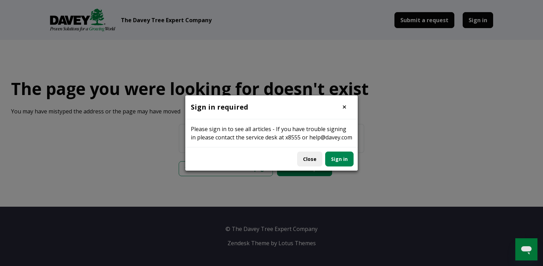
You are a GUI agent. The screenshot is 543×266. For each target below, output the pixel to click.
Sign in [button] (339, 159)
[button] (344, 107)
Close (310, 159)
